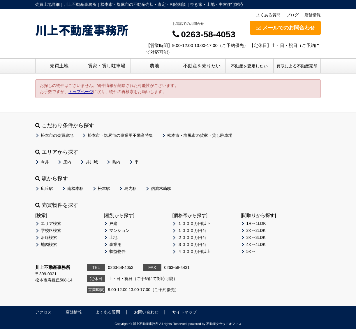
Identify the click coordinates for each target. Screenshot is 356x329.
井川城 (92, 162)
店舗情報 (312, 15)
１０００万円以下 (194, 223)
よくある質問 (268, 15)
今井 (45, 162)
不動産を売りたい (202, 65)
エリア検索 (51, 223)
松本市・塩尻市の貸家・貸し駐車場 (199, 135)
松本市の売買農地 (57, 135)
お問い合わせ (146, 312)
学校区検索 (51, 230)
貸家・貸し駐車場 (106, 65)
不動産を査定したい (249, 66)
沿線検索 (49, 237)
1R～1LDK (256, 223)
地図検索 (49, 244)
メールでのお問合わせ (285, 28)
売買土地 (59, 65)
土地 (113, 237)
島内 (116, 162)
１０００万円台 (192, 230)
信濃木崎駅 (161, 188)
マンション (119, 230)
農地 (154, 65)
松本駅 (104, 188)
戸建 (113, 223)
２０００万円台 (192, 237)
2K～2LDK (256, 230)
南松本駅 (75, 188)
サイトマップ (184, 312)
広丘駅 (47, 188)
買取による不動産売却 (296, 66)
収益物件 (117, 251)
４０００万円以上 (194, 251)
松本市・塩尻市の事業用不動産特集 (120, 135)
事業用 (115, 244)
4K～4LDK (256, 244)
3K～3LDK (256, 237)
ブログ (292, 15)
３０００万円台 (192, 244)
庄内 (67, 162)
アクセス (43, 312)
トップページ (80, 91)
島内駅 (130, 188)
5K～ (250, 251)
